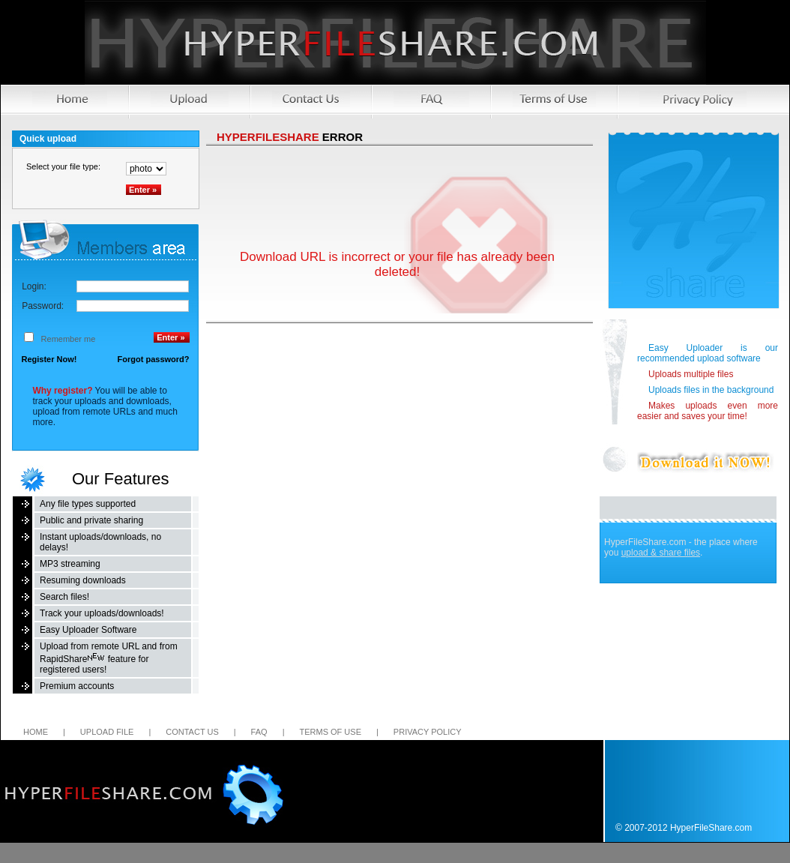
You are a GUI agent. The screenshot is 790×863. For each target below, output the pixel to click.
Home (35, 731)
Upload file (107, 731)
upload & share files (660, 552)
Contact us (192, 731)
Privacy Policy (428, 731)
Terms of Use (330, 731)
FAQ (259, 731)
